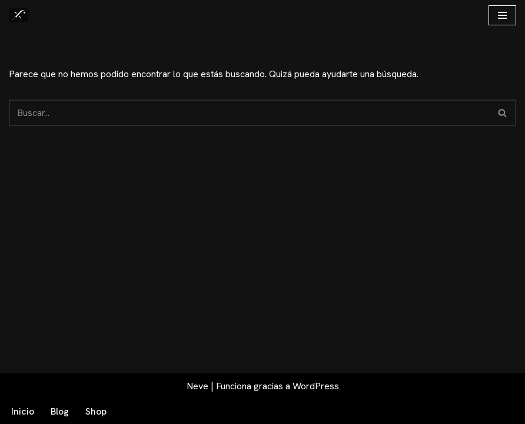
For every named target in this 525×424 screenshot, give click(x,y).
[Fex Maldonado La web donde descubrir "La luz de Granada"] (18, 15)
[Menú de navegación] (502, 15)
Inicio (22, 411)
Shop (96, 411)
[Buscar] (249, 113)
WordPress (316, 386)
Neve (197, 386)
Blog (60, 411)
